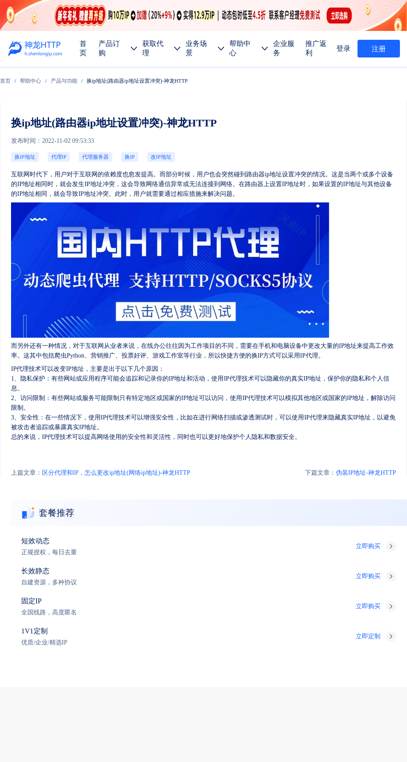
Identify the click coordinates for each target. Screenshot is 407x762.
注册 (378, 49)
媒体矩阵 (90, 642)
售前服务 (345, 536)
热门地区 (121, 662)
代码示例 (88, 662)
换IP (69, 113)
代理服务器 (53, 113)
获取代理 (90, 579)
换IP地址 (18, 113)
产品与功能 (123, 75)
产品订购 (56, 579)
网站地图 (179, 729)
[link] (64, 75)
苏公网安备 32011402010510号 (275, 741)
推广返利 (191, 579)
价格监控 (157, 642)
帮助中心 (89, 75)
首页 (64, 75)
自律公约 (380, 718)
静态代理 (90, 621)
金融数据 (224, 642)
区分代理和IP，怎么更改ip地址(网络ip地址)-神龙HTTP (55, 311)
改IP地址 (85, 113)
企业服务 (157, 579)
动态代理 (56, 621)
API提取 (55, 662)
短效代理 (56, 600)
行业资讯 (123, 683)
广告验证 (123, 642)
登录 (346, 48)
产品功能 (56, 683)
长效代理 (90, 600)
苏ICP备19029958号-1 (205, 741)
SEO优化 (258, 642)
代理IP (35, 113)
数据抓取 (56, 642)
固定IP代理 (126, 600)
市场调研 (191, 642)
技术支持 (345, 554)
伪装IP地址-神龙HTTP (373, 311)
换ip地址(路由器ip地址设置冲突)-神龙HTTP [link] (196, 75)
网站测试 (290, 642)
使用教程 (90, 683)
